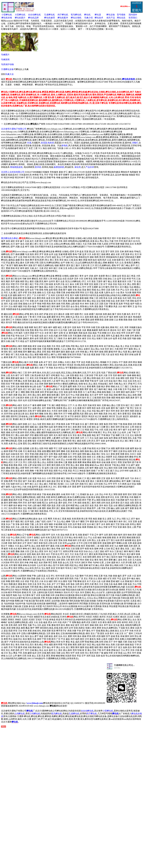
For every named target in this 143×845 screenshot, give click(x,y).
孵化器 (98, 14)
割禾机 (38, 167)
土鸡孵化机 (19, 713)
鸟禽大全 (9, 74)
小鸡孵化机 (35, 713)
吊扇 (29, 143)
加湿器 (44, 143)
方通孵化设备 (7, 69)
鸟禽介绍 (88, 18)
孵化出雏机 (76, 18)
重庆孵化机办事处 (9, 238)
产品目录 (90, 167)
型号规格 (121, 14)
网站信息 (121, 18)
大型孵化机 (20, 14)
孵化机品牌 (33, 18)
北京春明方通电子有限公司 (13, 129)
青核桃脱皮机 (16, 167)
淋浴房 (77, 167)
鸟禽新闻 (5, 59)
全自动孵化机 (34, 14)
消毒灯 (135, 143)
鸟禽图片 (5, 54)
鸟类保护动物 (7, 64)
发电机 (64, 145)
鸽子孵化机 (63, 14)
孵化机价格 (6, 18)
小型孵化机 (6, 14)
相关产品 (110, 18)
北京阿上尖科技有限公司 (12, 172)
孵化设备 (110, 14)
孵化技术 (99, 18)
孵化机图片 (20, 18)
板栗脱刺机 (59, 167)
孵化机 (87, 14)
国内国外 (133, 14)
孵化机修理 (49, 18)
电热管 (51, 143)
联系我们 (133, 18)
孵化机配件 (63, 18)
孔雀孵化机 (49, 14)
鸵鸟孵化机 (76, 14)
